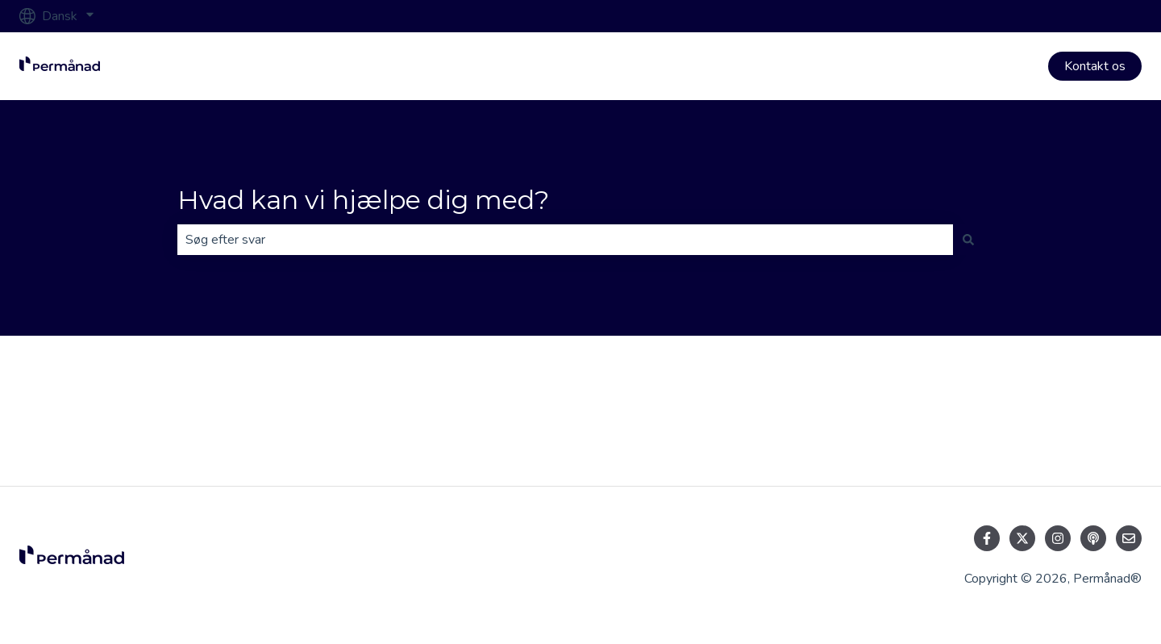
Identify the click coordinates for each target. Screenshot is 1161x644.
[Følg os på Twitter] (1022, 538)
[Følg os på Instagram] (1058, 538)
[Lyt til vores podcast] (1093, 538)
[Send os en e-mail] (1129, 538)
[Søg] (968, 239)
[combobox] (565, 239)
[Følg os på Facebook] (987, 538)
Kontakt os (1095, 66)
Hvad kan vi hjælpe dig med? (363, 199)
